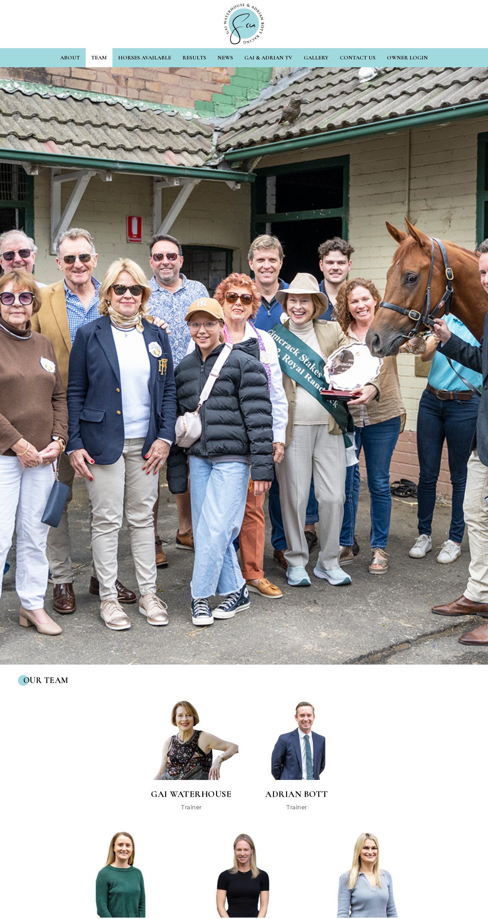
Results (194, 57)
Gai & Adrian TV (268, 57)
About (70, 57)
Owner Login (407, 57)
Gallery (316, 57)
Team (99, 57)
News (225, 57)
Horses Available (144, 57)
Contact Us (358, 57)
